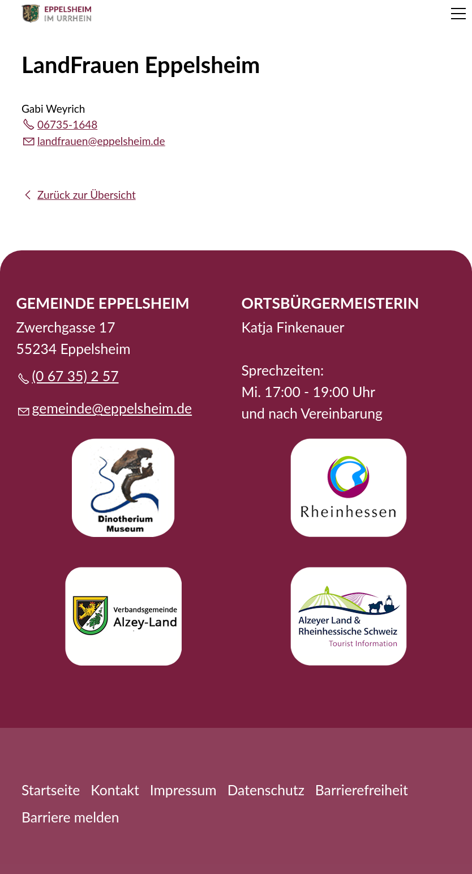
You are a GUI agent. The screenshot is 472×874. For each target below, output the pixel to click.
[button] (458, 14)
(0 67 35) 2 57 (75, 376)
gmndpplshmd (112, 408)
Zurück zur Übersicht (86, 194)
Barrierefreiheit (361, 790)
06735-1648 (67, 124)
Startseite (51, 790)
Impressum (183, 790)
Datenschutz (266, 790)
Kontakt (115, 790)
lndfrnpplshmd (101, 140)
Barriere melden (70, 817)
